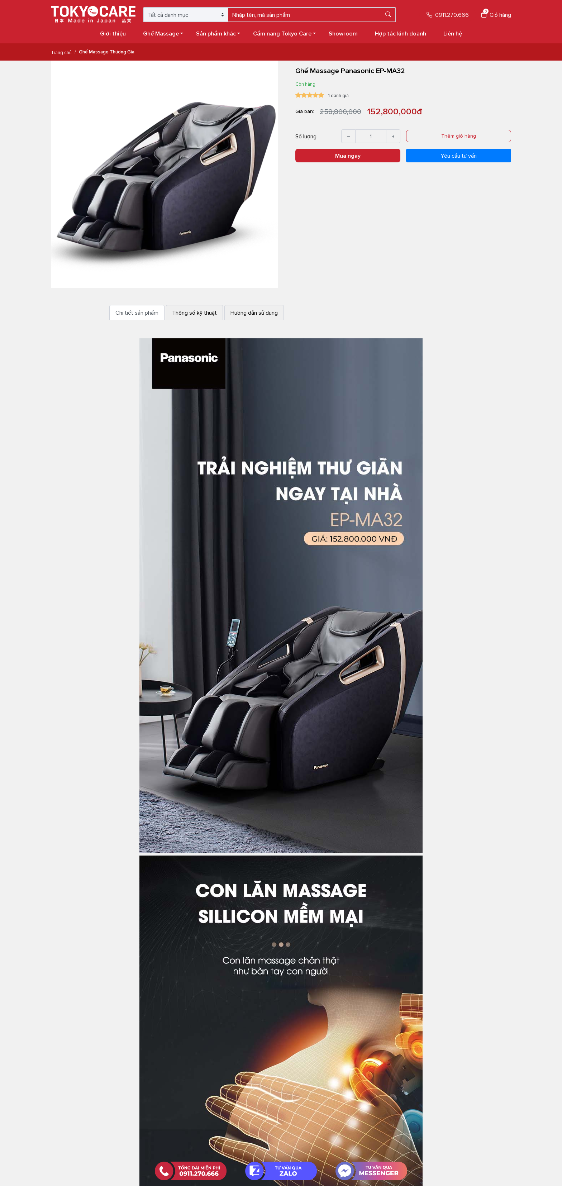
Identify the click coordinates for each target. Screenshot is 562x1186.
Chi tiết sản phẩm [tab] (136, 312)
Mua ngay (348, 155)
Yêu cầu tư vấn (458, 155)
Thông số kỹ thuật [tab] (194, 312)
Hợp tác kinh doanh (400, 33)
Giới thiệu (113, 33)
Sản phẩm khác (218, 33)
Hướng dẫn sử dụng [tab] (254, 312)
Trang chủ (61, 52)
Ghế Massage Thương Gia (106, 51)
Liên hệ (452, 33)
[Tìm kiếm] (388, 14)
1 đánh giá (338, 95)
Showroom (343, 33)
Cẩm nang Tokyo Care (284, 33)
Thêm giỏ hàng (458, 136)
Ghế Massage (163, 33)
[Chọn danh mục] (186, 15)
